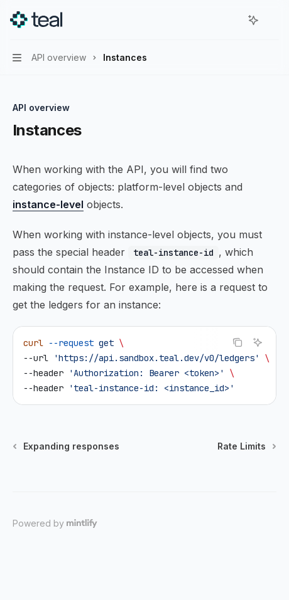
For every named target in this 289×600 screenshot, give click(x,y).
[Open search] (230, 20)
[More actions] (272, 20)
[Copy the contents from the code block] (237, 342)
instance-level (48, 204)
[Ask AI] (257, 342)
